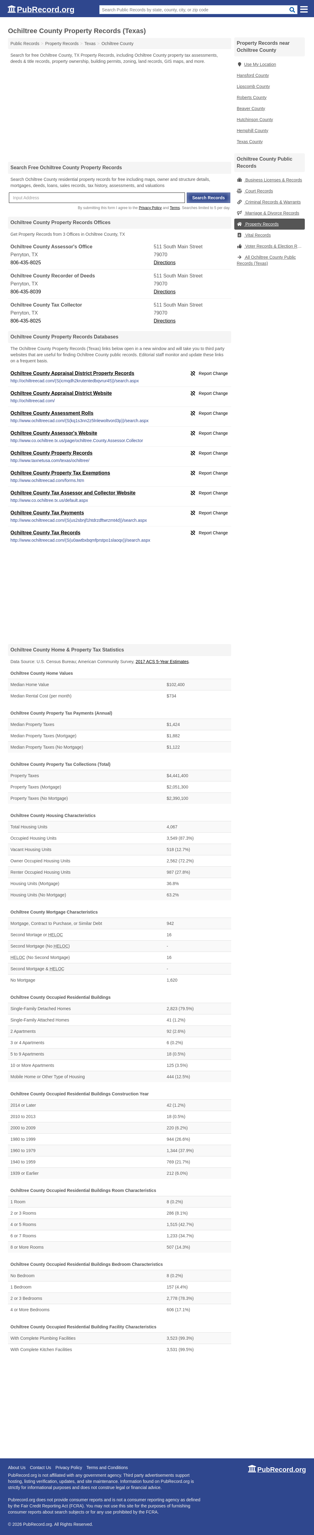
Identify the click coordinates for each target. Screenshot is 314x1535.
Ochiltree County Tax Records (45, 532)
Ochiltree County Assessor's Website (53, 433)
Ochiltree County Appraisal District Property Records (72, 373)
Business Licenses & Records (269, 180)
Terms (175, 208)
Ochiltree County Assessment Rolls (52, 413)
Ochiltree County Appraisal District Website (61, 393)
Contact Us (40, 1467)
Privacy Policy (150, 208)
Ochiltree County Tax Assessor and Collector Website (73, 492)
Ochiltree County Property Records (51, 453)
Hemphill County (252, 130)
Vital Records (254, 235)
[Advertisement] (119, 113)
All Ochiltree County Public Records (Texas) (266, 260)
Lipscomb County (253, 86)
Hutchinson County (255, 119)
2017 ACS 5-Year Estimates (162, 661)
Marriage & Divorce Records (268, 213)
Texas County (250, 141)
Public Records (24, 43)
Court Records (255, 191)
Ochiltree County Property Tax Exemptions (60, 472)
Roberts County (251, 97)
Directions (164, 262)
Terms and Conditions (107, 1467)
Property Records (258, 224)
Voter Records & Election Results (271, 246)
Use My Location (256, 64)
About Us (17, 1467)
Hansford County (253, 75)
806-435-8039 (25, 291)
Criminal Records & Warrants (269, 202)
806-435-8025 (25, 262)
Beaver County (251, 108)
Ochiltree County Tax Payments (47, 512)
